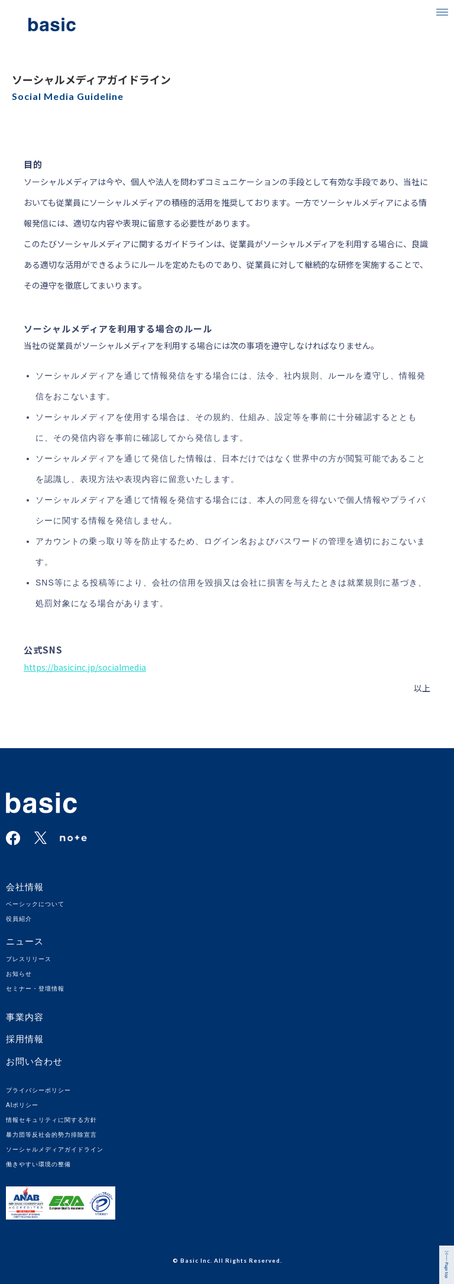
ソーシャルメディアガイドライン (54, 1149)
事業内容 (25, 1017)
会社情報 (25, 887)
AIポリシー (22, 1105)
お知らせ (19, 974)
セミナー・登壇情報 (35, 988)
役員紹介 (19, 919)
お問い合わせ (34, 1061)
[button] (442, 12)
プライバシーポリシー (38, 1090)
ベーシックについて (35, 904)
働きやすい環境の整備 (38, 1164)
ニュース (25, 941)
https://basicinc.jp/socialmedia (85, 667)
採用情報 (25, 1039)
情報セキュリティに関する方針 (51, 1120)
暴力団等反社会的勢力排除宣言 (51, 1134)
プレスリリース (28, 959)
